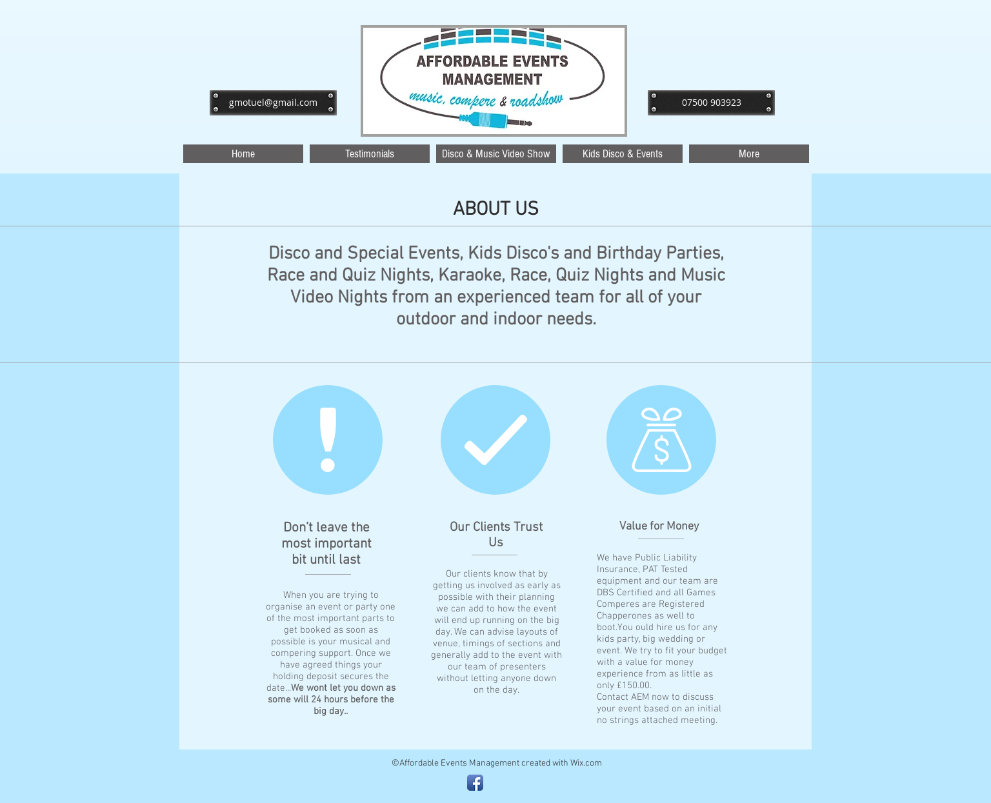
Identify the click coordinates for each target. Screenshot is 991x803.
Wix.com (586, 763)
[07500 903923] (711, 102)
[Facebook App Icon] (475, 783)
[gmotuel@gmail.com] (273, 102)
